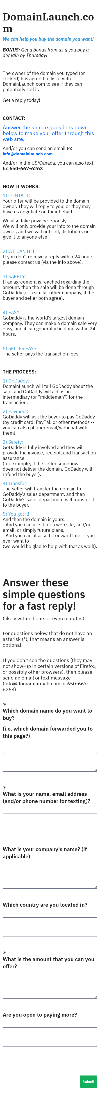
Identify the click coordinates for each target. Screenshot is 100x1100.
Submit (88, 1081)
